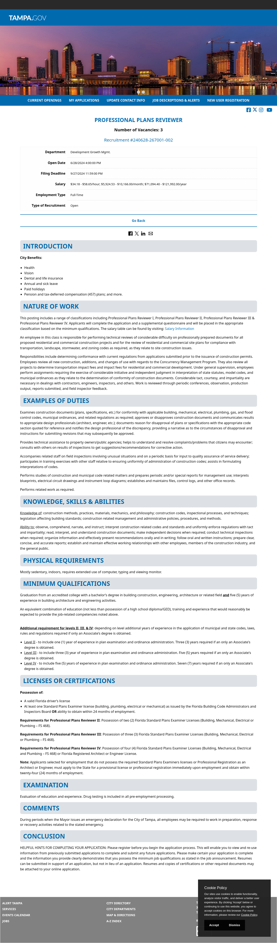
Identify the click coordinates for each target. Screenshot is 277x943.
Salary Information (179, 328)
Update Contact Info (126, 100)
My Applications (84, 100)
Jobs (5, 921)
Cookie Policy (215, 888)
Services (9, 909)
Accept (214, 925)
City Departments (120, 909)
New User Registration (228, 100)
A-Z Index (113, 921)
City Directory (118, 903)
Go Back (138, 220)
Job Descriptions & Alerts (176, 100)
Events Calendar (16, 915)
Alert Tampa (12, 903)
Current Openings (45, 100)
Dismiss (234, 925)
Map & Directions (120, 915)
